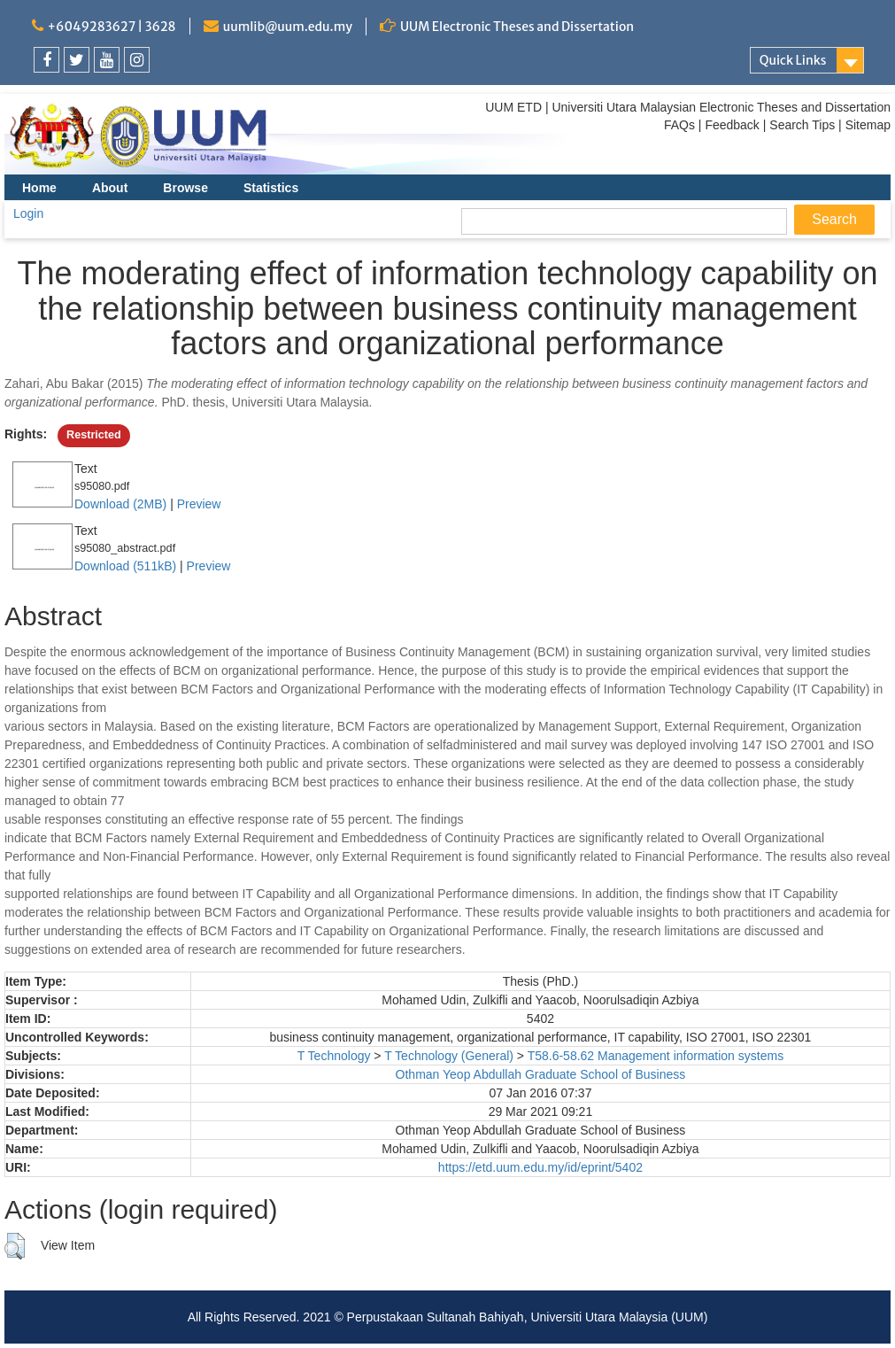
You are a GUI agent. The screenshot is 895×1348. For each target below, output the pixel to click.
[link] (46, 60)
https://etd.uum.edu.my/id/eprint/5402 (540, 1167)
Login (28, 213)
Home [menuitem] (39, 188)
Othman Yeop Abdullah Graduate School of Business (541, 1074)
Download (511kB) (125, 566)
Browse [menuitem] (185, 188)
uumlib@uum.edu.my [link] (287, 27)
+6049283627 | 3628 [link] (112, 27)
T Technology (334, 1056)
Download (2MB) (120, 504)
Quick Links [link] (793, 60)
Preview (199, 504)
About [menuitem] (109, 188)
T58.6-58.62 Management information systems (655, 1056)
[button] (14, 1246)
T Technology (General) (448, 1056)
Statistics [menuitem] (270, 188)
